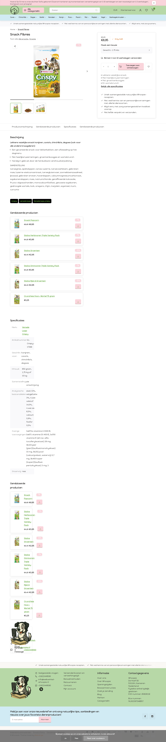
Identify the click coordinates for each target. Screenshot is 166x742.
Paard (92, 17)
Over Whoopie (104, 682)
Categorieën (103, 701)
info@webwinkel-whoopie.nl (46, 681)
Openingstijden (104, 685)
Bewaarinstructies (106, 688)
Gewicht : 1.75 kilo (126, 50)
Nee (76, 738)
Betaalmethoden (72, 679)
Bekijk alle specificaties (112, 86)
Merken (101, 698)
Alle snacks (24, 39)
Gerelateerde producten (48, 127)
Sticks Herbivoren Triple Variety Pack (42, 235)
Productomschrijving (22, 127)
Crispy (14, 201)
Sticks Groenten (32, 250)
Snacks (32, 39)
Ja (65, 738)
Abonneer (45, 720)
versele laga (25, 201)
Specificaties (70, 127)
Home (14, 29)
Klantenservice (128, 10)
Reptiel (110, 17)
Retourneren (70, 683)
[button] (87, 71)
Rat (101, 17)
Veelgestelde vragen (48, 673)
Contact (68, 686)
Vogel (121, 17)
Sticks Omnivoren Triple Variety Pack (42, 266)
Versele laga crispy (42, 201)
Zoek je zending (105, 692)
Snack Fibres (23, 29)
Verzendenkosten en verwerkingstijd (74, 674)
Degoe (38, 17)
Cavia (14, 17)
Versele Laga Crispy (25, 330)
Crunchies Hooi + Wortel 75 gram (39, 296)
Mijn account (70, 689)
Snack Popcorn (31, 220)
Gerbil (48, 17)
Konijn (72, 17)
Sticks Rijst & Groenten (35, 281)
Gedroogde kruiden (138, 17)
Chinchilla (25, 17)
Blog (99, 695)
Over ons (101, 678)
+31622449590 (44, 677)
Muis (82, 17)
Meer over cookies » (95, 738)
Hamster (60, 17)
